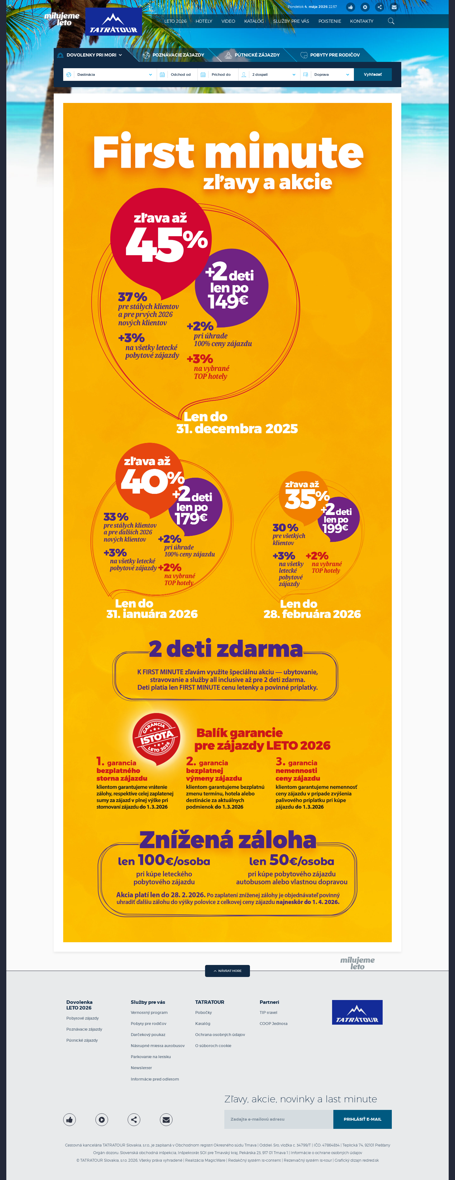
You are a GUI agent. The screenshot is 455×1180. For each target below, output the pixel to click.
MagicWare (215, 1160)
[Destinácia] (177, 74)
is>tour (326, 1160)
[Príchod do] (217, 74)
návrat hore (228, 971)
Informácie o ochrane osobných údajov (326, 1152)
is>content (271, 1160)
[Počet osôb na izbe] (269, 74)
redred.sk (370, 1160)
